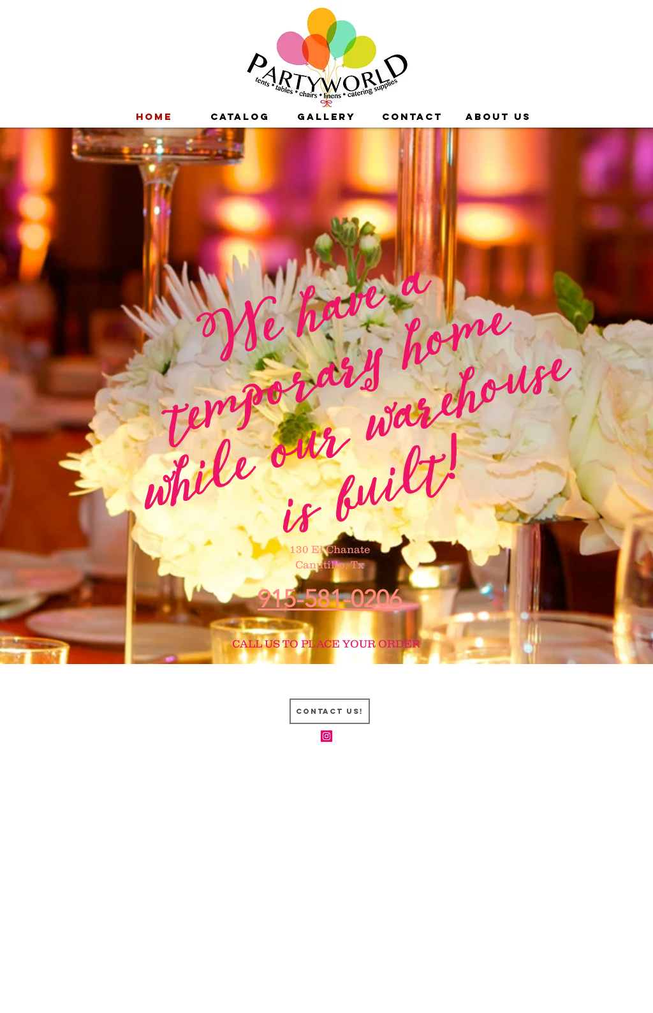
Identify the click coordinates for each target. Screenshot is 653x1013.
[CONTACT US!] (330, 711)
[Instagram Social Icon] (326, 736)
